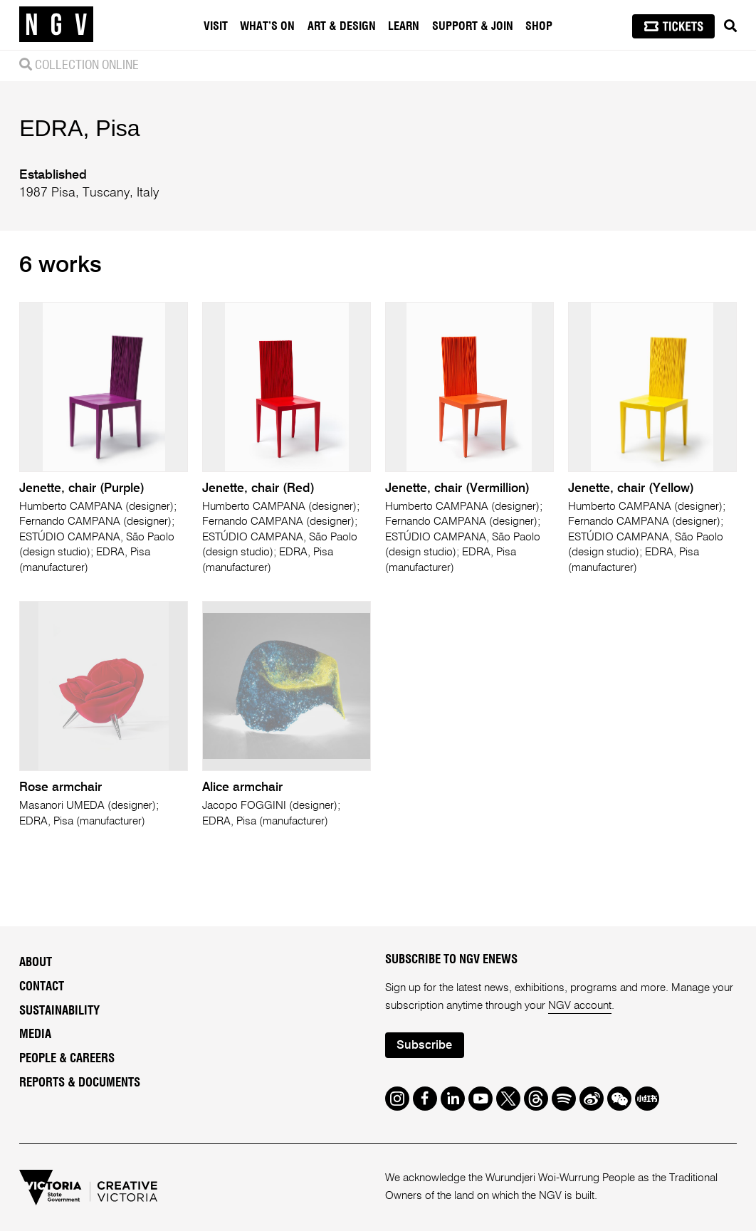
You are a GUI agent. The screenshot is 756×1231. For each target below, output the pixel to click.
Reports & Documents (79, 1083)
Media (35, 1034)
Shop (538, 26)
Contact (41, 986)
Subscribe (424, 1045)
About (35, 962)
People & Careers (67, 1058)
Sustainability (59, 1011)
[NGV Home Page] (56, 25)
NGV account (579, 1005)
